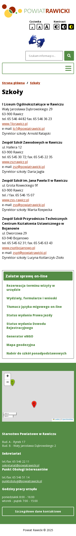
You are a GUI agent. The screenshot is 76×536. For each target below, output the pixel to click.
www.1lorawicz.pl (15, 123)
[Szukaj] (69, 56)
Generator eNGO (19, 336)
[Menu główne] (68, 68)
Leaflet (56, 419)
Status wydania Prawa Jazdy (29, 315)
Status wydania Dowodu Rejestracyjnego (26, 326)
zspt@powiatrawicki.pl (29, 252)
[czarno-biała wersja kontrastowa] (64, 27)
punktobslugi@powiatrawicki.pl (22, 481)
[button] (34, 404)
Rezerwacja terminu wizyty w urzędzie (30, 288)
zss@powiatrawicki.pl (29, 205)
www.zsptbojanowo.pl (18, 248)
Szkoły (35, 83)
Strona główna (13, 83)
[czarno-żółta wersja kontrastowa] (71, 27)
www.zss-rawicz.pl (15, 200)
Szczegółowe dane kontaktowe (38, 511)
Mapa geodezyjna (20, 345)
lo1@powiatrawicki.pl (29, 128)
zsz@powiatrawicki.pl (29, 166)
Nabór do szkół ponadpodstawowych (36, 353)
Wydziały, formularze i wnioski (31, 298)
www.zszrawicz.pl (15, 162)
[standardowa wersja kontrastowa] (56, 27)
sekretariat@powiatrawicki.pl (20, 465)
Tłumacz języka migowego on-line (34, 307)
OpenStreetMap (67, 419)
